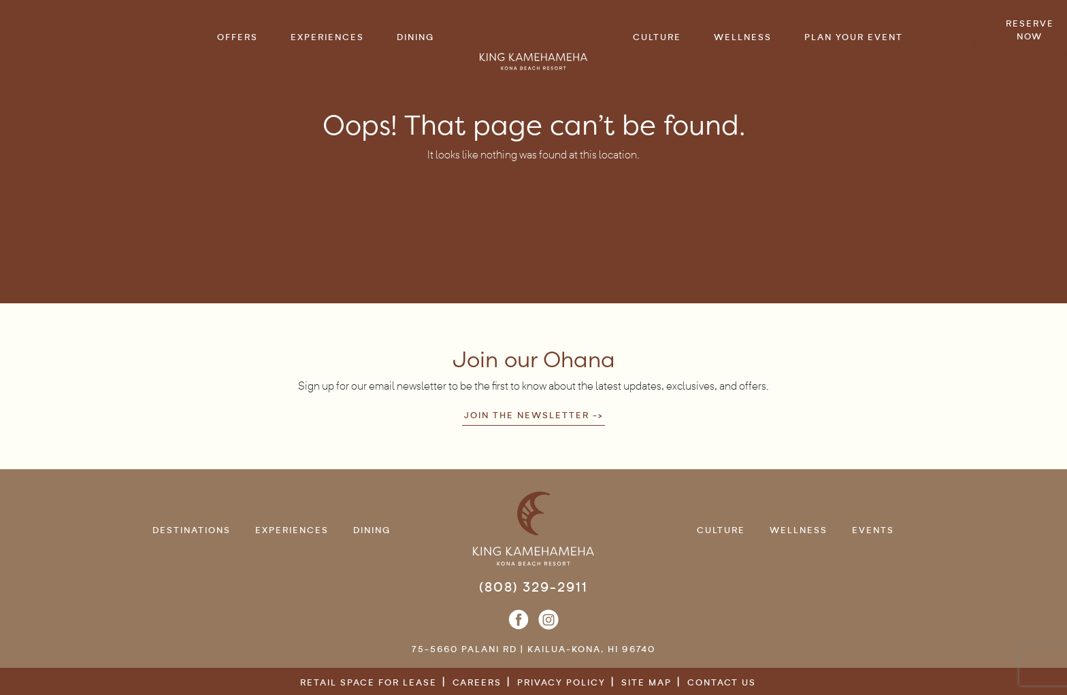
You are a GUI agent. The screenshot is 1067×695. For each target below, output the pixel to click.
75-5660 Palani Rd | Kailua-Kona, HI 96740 (533, 649)
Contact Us (721, 682)
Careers (477, 682)
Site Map (646, 682)
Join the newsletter (526, 415)
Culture (721, 530)
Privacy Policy (561, 682)
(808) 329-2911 (533, 587)
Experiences (292, 530)
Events (873, 530)
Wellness (798, 530)
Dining (372, 530)
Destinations (191, 530)
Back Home (527, 184)
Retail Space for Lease (368, 682)
